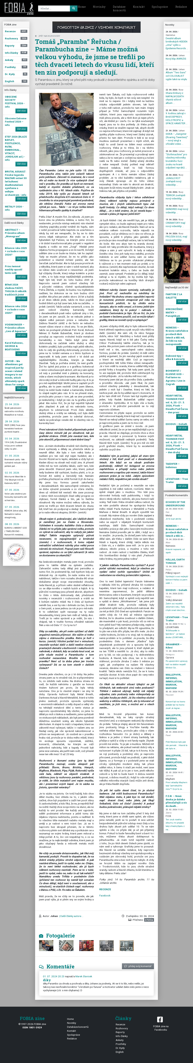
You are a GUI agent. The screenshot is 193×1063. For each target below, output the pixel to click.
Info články (122, 1036)
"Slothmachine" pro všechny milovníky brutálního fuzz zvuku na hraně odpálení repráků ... (176, 159)
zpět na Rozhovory (47, 36)
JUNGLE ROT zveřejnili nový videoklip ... (174, 180)
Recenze (120, 1024)
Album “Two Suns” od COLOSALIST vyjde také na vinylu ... (176, 76)
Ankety (119, 1040)
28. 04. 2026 (12, 421)
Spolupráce (160, 6)
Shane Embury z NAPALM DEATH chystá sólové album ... (175, 96)
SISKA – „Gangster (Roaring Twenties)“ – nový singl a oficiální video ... (177, 137)
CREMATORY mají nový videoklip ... (175, 222)
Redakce (181, 6)
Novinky (99, 6)
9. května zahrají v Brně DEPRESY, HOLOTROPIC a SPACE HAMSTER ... (177, 117)
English (120, 1051)
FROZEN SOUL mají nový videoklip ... (176, 236)
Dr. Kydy (120, 1047)
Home (82, 6)
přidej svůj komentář (138, 966)
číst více (21, 110)
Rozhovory (122, 1028)
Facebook (104, 895)
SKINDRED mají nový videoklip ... (177, 209)
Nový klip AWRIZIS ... (176, 58)
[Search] (57, 8)
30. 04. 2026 (12, 438)
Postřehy (121, 1043)
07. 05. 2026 (12, 489)
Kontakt (139, 6)
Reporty (120, 1032)
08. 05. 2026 (12, 524)
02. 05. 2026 (12, 472)
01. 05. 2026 (12, 455)
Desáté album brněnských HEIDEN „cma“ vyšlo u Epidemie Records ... (177, 40)
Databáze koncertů (119, 8)
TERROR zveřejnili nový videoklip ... (175, 195)
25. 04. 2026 (12, 404)
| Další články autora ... (71, 916)
